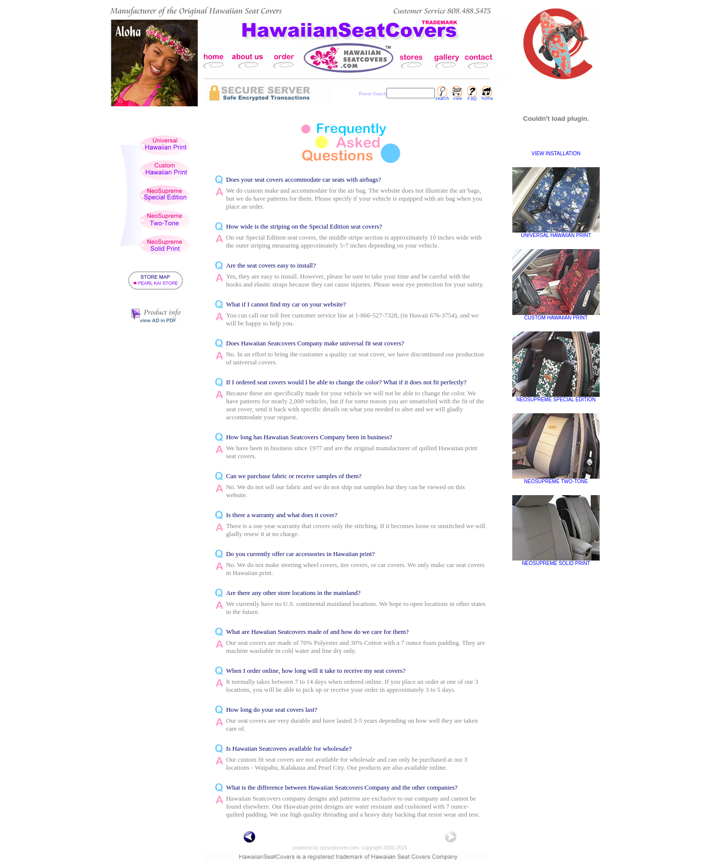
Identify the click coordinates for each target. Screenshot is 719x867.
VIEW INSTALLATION (556, 153)
